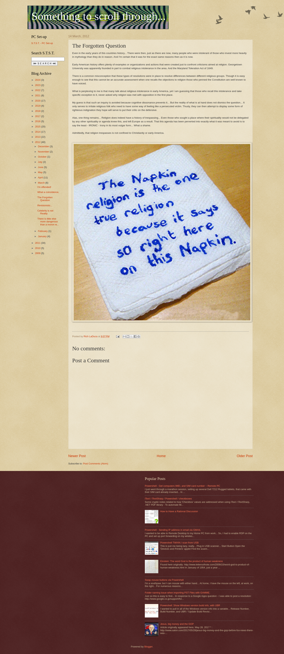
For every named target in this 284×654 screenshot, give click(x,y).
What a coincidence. (48, 192)
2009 (38, 253)
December (44, 146)
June (41, 167)
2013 (38, 136)
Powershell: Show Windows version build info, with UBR (190, 605)
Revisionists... (44, 205)
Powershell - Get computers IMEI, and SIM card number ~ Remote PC (182, 485)
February (43, 231)
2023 (38, 85)
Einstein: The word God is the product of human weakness (191, 561)
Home (161, 456)
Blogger (148, 646)
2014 (38, 131)
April (40, 177)
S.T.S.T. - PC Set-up (42, 43)
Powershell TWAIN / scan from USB (179, 542)
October (42, 156)
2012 (38, 142)
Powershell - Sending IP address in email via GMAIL (173, 529)
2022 (38, 90)
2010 (38, 248)
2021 (38, 95)
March (41, 182)
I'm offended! (44, 187)
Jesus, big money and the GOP (177, 624)
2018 (38, 111)
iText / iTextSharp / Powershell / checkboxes (168, 498)
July (40, 162)
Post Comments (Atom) (95, 463)
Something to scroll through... (98, 16)
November (44, 151)
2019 (38, 105)
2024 (38, 79)
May (40, 172)
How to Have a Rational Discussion (179, 511)
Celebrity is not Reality (45, 212)
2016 (38, 121)
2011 (38, 242)
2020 (38, 100)
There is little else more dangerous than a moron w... (48, 221)
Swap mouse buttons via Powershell (164, 580)
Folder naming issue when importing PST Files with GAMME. (177, 592)
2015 (38, 126)
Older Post (245, 456)
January (42, 236)
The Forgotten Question (45, 199)
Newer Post (77, 456)
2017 (38, 116)
